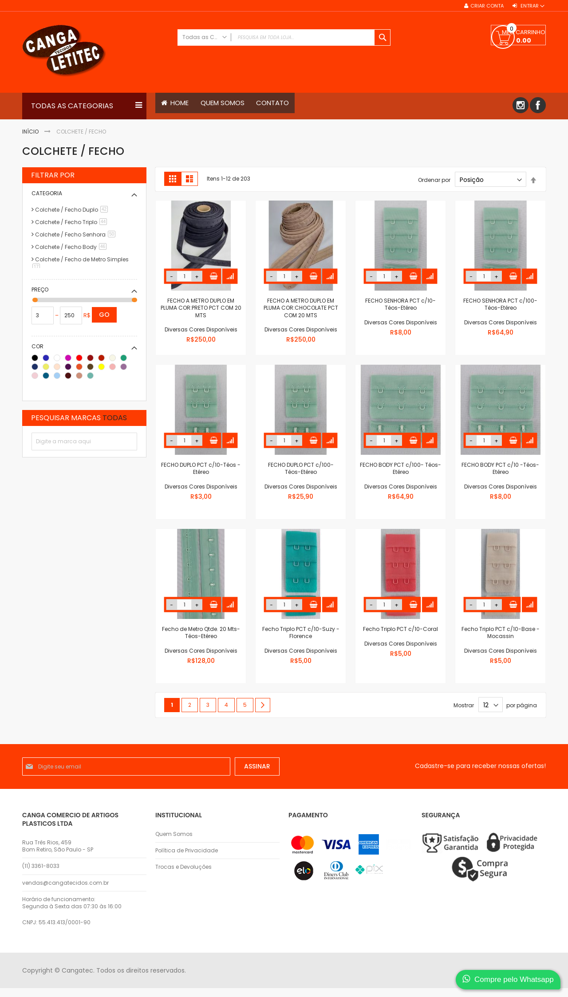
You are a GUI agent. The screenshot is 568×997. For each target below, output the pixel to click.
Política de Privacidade (186, 851)
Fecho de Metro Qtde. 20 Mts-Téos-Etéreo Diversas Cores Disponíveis (201, 639)
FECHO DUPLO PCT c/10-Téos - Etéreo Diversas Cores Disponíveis (201, 475)
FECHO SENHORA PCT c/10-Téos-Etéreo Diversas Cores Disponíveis (400, 311)
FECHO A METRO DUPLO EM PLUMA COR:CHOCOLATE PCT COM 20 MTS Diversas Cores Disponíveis (301, 315)
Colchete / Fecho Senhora (76, 234)
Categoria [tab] (47, 193)
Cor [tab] (37, 346)
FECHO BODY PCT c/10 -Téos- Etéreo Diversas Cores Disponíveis (500, 475)
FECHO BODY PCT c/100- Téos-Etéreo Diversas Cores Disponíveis (400, 475)
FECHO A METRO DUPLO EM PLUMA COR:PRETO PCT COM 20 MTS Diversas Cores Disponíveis (201, 315)
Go (104, 314)
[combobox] (284, 37)
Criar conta (487, 6)
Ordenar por (434, 180)
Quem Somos (174, 834)
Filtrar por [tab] (53, 175)
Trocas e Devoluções (183, 867)
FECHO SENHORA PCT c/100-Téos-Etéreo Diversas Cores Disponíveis (500, 311)
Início (31, 131)
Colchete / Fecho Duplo (73, 209)
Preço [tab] (40, 289)
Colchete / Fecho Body (72, 247)
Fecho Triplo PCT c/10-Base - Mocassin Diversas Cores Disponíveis (501, 639)
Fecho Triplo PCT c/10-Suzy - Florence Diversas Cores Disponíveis (300, 639)
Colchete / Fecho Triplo (72, 222)
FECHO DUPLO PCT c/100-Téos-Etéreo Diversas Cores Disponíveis (300, 475)
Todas (115, 418)
